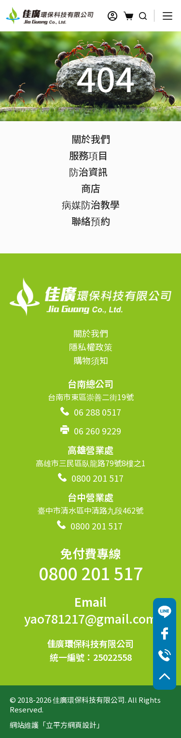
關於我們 (90, 139)
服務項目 (90, 155)
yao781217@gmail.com (90, 618)
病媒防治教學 (91, 204)
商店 (90, 188)
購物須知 (90, 360)
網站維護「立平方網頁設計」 (57, 725)
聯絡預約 (90, 221)
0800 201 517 (97, 478)
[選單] (167, 16)
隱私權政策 (90, 346)
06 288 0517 (97, 411)
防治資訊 (90, 172)
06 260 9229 (97, 430)
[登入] (112, 16)
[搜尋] (143, 16)
